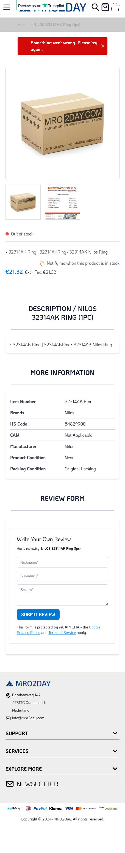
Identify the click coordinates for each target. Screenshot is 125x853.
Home (22, 24)
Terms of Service (62, 632)
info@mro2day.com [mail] (28, 717)
